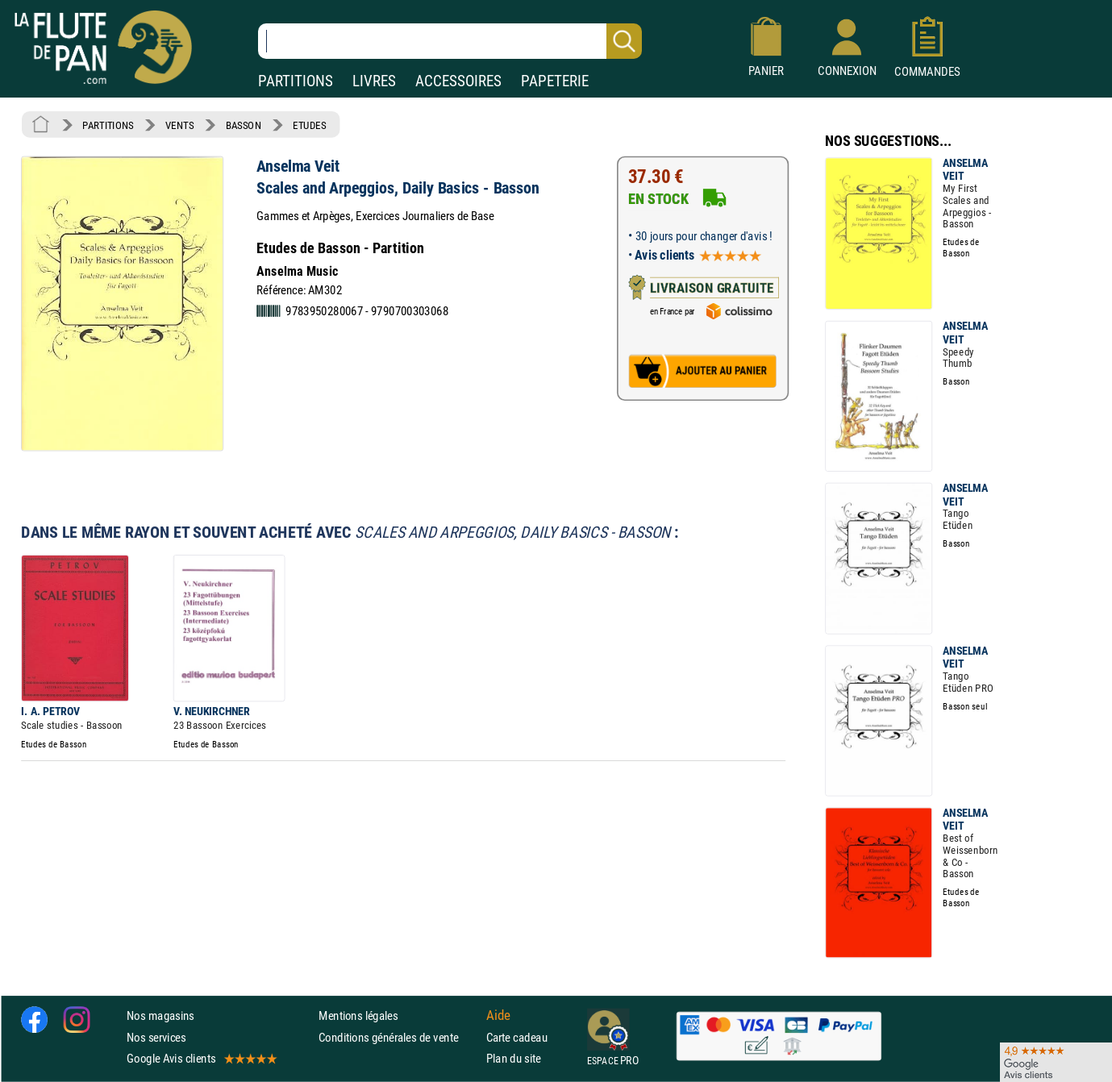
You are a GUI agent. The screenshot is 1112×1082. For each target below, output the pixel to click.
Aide (498, 1016)
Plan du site (513, 1058)
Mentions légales (358, 1016)
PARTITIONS (295, 81)
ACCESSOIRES (458, 81)
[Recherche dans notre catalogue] (450, 41)
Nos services (156, 1037)
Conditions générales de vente (399, 1037)
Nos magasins (160, 1016)
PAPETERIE (555, 81)
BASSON (243, 125)
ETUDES (309, 125)
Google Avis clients (201, 1058)
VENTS (179, 125)
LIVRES (374, 81)
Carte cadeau (517, 1037)
